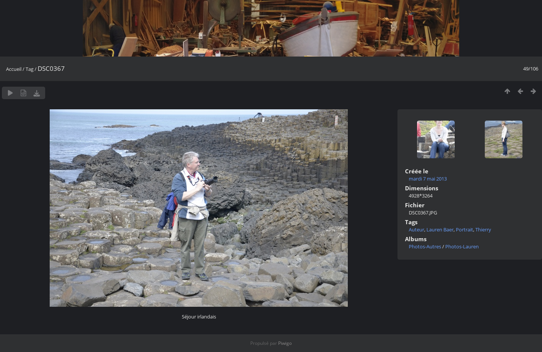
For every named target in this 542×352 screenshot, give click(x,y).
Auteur (416, 229)
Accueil (13, 69)
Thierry (483, 229)
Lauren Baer (440, 229)
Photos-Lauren (462, 246)
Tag (29, 69)
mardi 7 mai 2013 (428, 178)
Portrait (464, 229)
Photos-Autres (425, 246)
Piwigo (285, 343)
